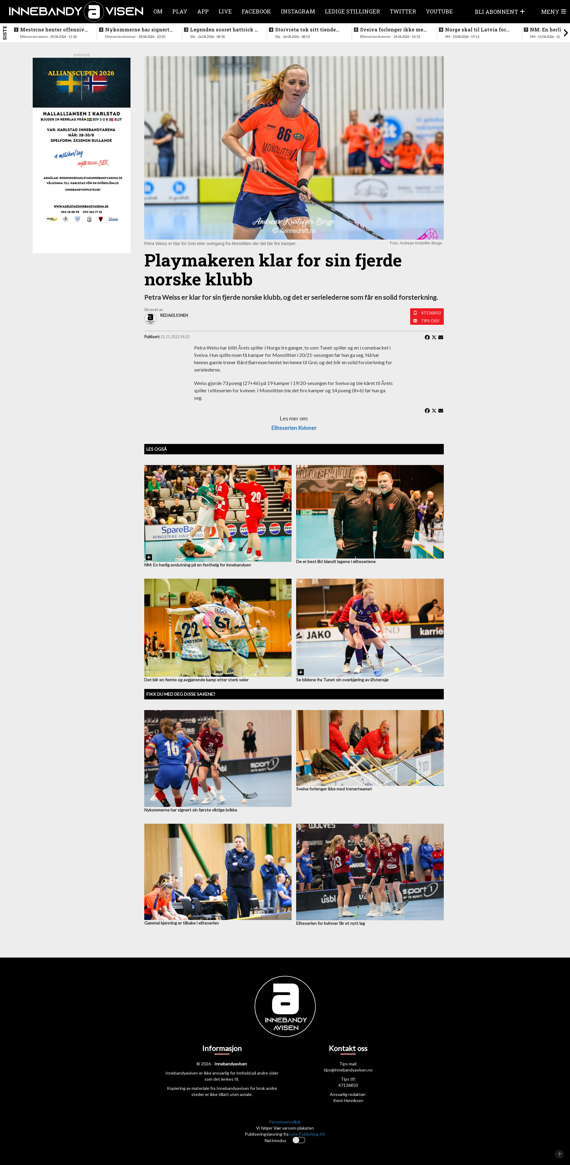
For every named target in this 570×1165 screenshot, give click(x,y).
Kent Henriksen (348, 1100)
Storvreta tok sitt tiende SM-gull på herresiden (305, 30)
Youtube (439, 11)
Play (179, 11)
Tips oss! (430, 320)
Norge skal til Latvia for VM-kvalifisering (475, 30)
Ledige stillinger (352, 11)
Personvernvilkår (285, 1121)
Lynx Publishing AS (307, 1134)
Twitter (403, 11)
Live (225, 11)
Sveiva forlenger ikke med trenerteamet (393, 30)
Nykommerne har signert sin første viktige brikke (137, 30)
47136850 (431, 312)
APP (203, 11)
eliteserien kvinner (294, 427)
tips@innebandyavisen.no (348, 1069)
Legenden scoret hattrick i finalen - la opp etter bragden (223, 30)
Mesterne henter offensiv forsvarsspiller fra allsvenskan (52, 30)
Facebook (256, 11)
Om (158, 11)
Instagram (298, 11)
